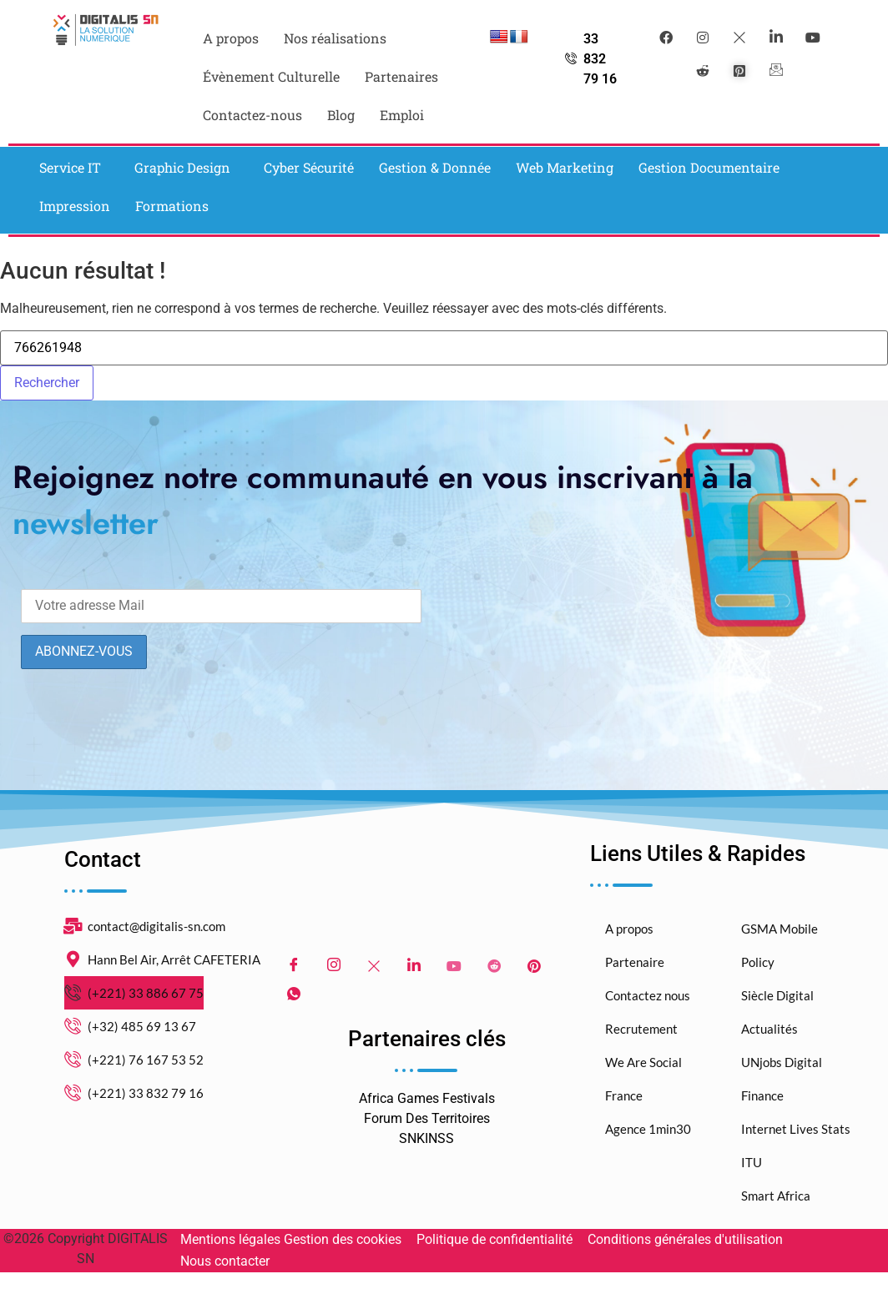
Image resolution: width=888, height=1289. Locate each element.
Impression (74, 205)
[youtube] (812, 37)
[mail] (776, 70)
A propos (231, 38)
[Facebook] (666, 37)
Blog (341, 114)
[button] (74, 168)
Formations (172, 205)
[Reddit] (494, 965)
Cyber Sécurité (309, 167)
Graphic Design (182, 167)
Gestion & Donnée (435, 167)
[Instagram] (334, 965)
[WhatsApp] (294, 994)
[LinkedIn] (776, 37)
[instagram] (702, 37)
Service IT (70, 167)
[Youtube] (454, 965)
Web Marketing (564, 167)
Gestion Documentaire (709, 167)
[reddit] (702, 70)
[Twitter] (739, 37)
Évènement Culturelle (271, 76)
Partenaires (401, 76)
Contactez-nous (252, 114)
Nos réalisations (335, 38)
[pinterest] (739, 70)
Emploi (402, 114)
